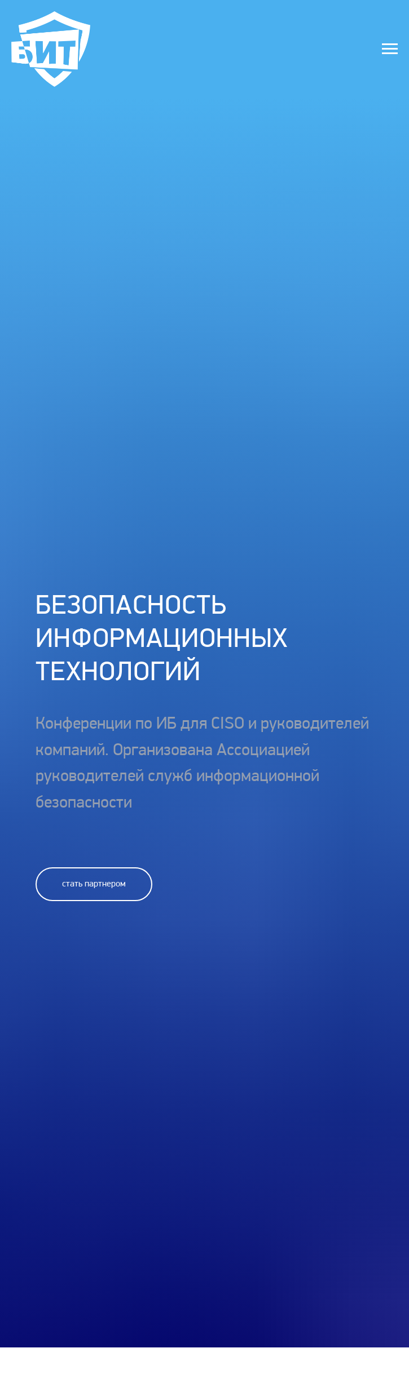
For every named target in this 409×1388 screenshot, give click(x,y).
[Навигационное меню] (390, 49)
